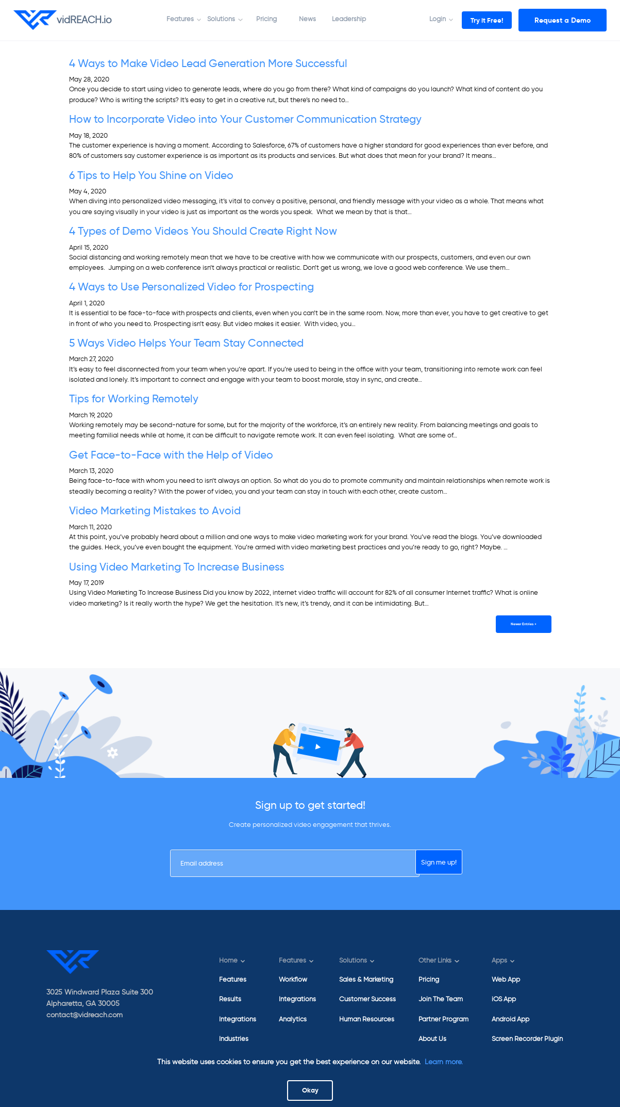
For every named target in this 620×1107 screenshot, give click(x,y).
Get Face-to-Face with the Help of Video (171, 455)
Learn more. (444, 1059)
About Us (432, 1039)
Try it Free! (478, 20)
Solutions (213, 19)
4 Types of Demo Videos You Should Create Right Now (203, 231)
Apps (499, 960)
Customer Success (367, 999)
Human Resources (366, 1019)
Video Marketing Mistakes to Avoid (155, 510)
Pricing (257, 19)
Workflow (293, 979)
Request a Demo (562, 20)
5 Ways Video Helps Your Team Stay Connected (186, 343)
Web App (506, 979)
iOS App (504, 999)
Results (230, 999)
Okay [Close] (310, 1089)
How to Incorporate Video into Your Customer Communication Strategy (245, 119)
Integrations (237, 1019)
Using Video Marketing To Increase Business (176, 567)
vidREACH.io (62, 20)
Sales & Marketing (366, 979)
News (299, 19)
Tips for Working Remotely (133, 398)
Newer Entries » (520, 625)
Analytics (293, 1019)
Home (228, 960)
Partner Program (443, 1019)
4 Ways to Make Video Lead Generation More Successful (208, 63)
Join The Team (440, 999)
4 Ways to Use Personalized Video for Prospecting (191, 287)
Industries (233, 1039)
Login (420, 19)
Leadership (340, 19)
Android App (510, 1019)
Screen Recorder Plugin (527, 1039)
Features (171, 19)
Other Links (434, 960)
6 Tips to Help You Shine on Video (151, 175)
